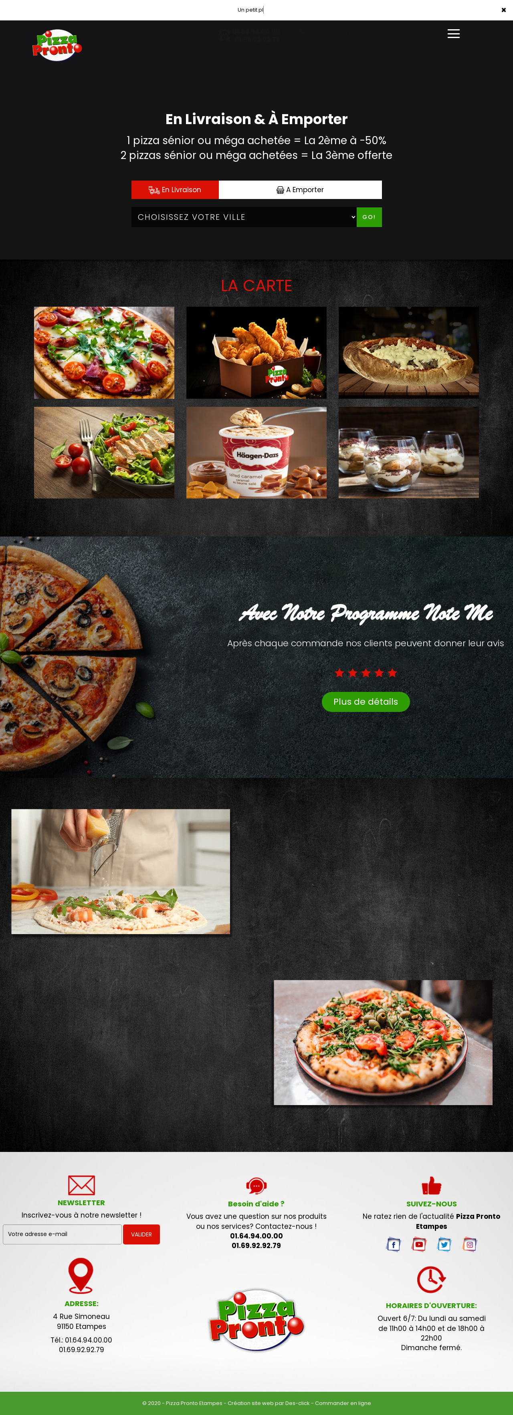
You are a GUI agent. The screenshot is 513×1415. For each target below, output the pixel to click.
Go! (369, 217)
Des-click (297, 1403)
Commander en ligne (343, 1403)
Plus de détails (365, 701)
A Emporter (300, 190)
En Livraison (175, 190)
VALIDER (141, 1234)
